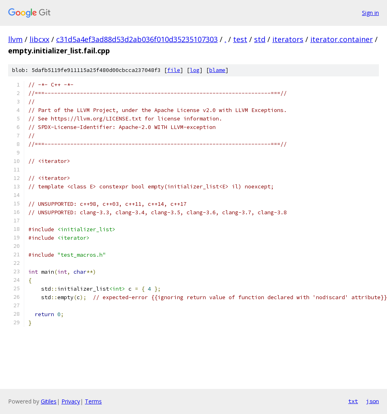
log (195, 70)
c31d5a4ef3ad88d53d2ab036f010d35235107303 (137, 39)
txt (353, 401)
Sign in (370, 13)
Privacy (70, 401)
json (372, 401)
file (173, 70)
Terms (93, 401)
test (240, 39)
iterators (287, 39)
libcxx (39, 39)
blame (217, 70)
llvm (15, 39)
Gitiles (49, 401)
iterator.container (341, 39)
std (259, 39)
